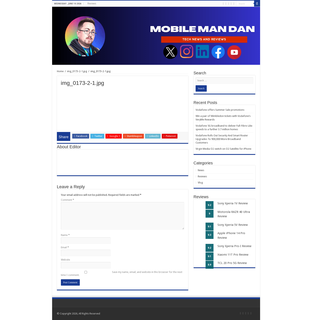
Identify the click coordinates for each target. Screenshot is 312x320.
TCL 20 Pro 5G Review (232, 263)
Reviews (92, 3)
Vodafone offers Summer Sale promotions (220, 109)
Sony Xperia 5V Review (232, 225)
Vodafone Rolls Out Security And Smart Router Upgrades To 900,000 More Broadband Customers (222, 139)
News (201, 170)
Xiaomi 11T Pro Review (232, 254)
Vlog (200, 182)
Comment (67, 199)
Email (65, 247)
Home (60, 71)
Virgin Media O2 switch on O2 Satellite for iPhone (223, 148)
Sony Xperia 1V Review (232, 203)
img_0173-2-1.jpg (77, 71)
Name (65, 235)
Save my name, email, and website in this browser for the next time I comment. (121, 273)
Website (65, 259)
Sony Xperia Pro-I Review (234, 246)
